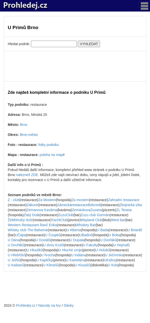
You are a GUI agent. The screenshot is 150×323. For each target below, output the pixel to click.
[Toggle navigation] (143, 4)
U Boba (114, 235)
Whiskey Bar (86, 225)
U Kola (113, 265)
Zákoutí (32, 205)
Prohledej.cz (25, 305)
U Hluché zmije (70, 250)
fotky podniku (48, 145)
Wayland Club (91, 220)
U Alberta (74, 230)
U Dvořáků (108, 240)
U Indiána (78, 255)
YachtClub (60, 220)
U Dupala (77, 240)
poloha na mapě (52, 155)
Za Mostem (47, 200)
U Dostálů (43, 240)
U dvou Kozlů (53, 245)
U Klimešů (51, 265)
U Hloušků (34, 250)
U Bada (102, 230)
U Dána (14, 240)
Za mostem (80, 200)
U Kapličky (44, 260)
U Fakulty (90, 245)
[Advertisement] (75, 66)
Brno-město (29, 135)
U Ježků (14, 260)
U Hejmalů (122, 245)
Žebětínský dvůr (20, 220)
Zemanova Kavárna (41, 210)
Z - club (14, 200)
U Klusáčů (83, 265)
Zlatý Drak (32, 215)
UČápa (20, 235)
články (69, 305)
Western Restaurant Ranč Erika (32, 225)
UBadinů (86, 235)
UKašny (110, 260)
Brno (24, 125)
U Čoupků (52, 235)
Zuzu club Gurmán (95, 215)
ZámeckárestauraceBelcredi (79, 205)
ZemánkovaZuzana (87, 210)
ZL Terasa (124, 210)
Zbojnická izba (131, 205)
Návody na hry (49, 305)
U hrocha (48, 255)
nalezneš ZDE (27, 175)
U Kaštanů (16, 265)
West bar (118, 220)
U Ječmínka (114, 255)
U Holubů (102, 250)
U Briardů (134, 230)
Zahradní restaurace (124, 200)
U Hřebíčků (16, 255)
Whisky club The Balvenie (28, 230)
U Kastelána (75, 260)
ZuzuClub (65, 215)
